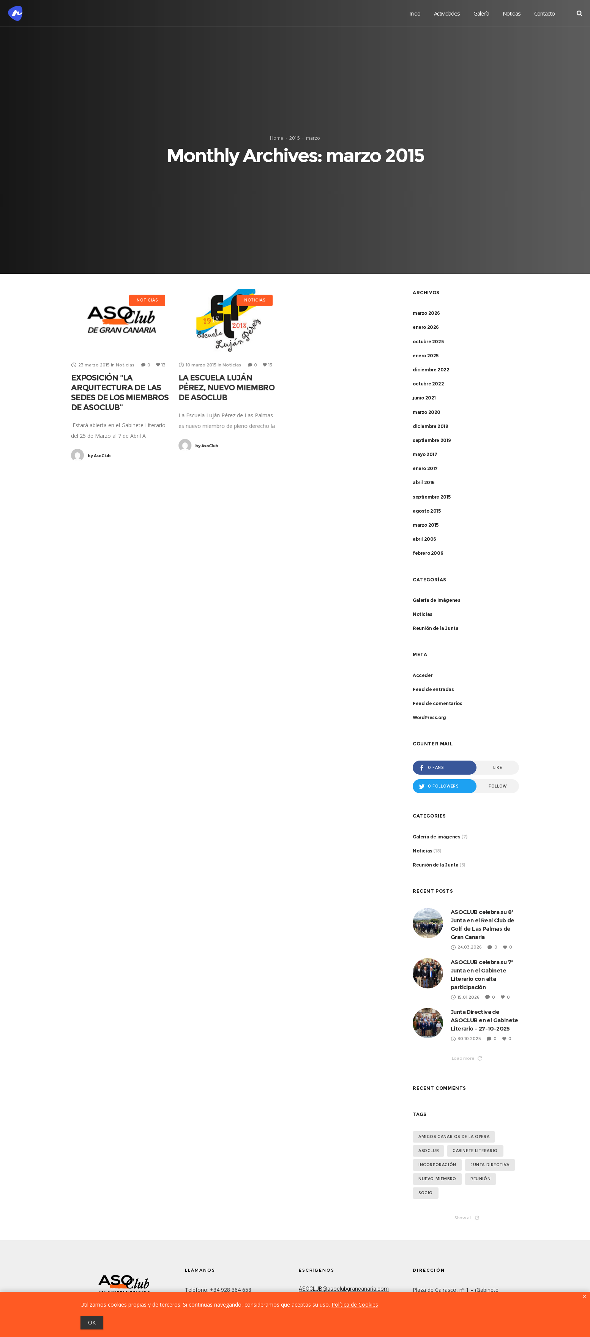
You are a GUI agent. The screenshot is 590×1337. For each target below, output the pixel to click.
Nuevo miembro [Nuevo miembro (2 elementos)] (437, 1178)
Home (276, 138)
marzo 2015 (426, 525)
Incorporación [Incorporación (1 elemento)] (437, 1164)
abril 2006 (424, 539)
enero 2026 (426, 327)
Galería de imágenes (436, 600)
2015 (294, 138)
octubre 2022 (428, 384)
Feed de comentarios (437, 703)
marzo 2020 (426, 412)
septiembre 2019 (432, 440)
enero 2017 (425, 468)
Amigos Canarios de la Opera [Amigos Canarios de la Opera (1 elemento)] (453, 1136)
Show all (466, 1217)
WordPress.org (429, 717)
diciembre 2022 (431, 370)
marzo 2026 (426, 313)
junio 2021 (424, 398)
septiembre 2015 (432, 497)
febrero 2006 (428, 553)
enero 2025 (426, 355)
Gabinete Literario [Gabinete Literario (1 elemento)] (475, 1150)
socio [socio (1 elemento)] (425, 1192)
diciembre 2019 (430, 426)
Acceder (422, 675)
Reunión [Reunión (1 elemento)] (480, 1178)
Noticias (422, 614)
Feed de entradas (433, 689)
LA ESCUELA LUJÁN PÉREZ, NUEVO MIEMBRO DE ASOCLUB (226, 387)
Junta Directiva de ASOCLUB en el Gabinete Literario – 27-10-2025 (484, 1020)
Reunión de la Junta (435, 628)
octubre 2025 (428, 341)
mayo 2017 (425, 454)
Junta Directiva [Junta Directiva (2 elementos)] (490, 1164)
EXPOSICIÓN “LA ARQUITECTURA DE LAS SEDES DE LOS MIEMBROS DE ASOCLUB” (120, 392)
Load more (467, 1058)
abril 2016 (424, 482)
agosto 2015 (427, 511)
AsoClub (99, 455)
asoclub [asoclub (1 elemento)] (428, 1150)
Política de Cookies (354, 1304)
